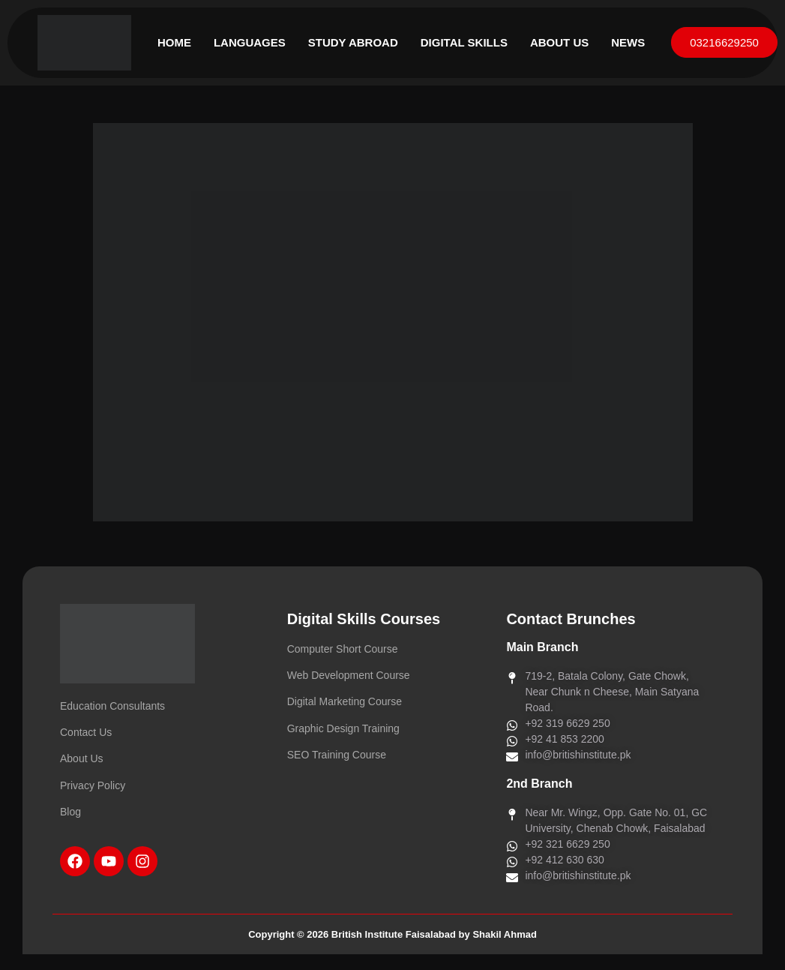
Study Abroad (353, 42)
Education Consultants (112, 706)
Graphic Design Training (343, 728)
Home (174, 42)
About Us (559, 42)
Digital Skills (464, 42)
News (628, 42)
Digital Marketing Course (344, 701)
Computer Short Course (342, 649)
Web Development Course (348, 675)
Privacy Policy (92, 785)
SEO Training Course (336, 755)
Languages (250, 42)
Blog (70, 812)
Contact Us (86, 732)
